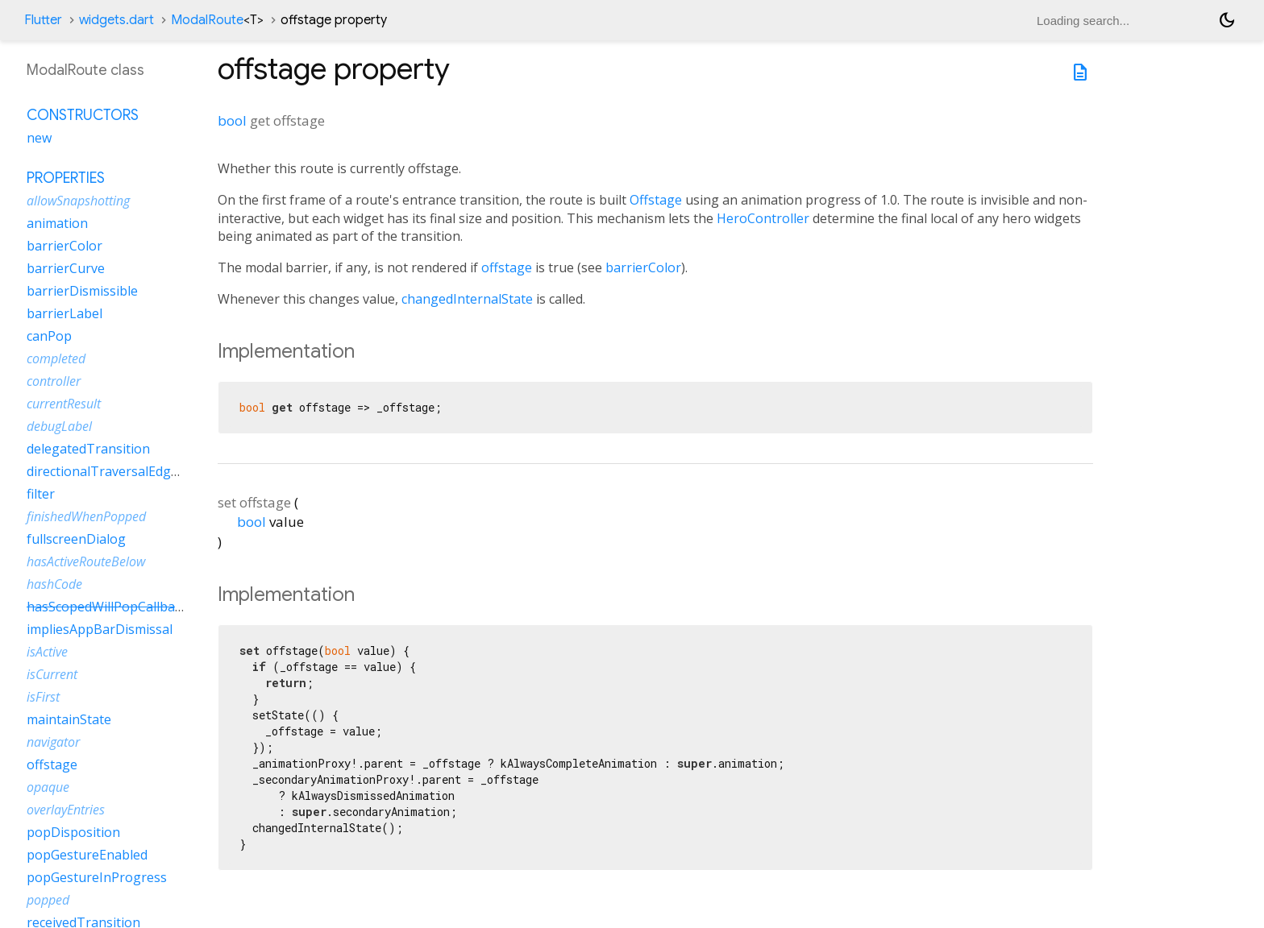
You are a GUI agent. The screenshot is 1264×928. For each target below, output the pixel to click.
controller (54, 381)
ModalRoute (217, 20)
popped (48, 900)
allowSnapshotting (78, 200)
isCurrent (52, 674)
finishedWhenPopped (86, 516)
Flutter (43, 20)
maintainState (69, 719)
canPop (49, 336)
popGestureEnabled (87, 855)
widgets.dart (116, 20)
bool (232, 120)
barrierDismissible (82, 291)
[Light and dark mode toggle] (1227, 20)
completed (56, 358)
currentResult (64, 403)
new (39, 138)
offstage (506, 267)
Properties (66, 178)
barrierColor (643, 267)
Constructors (83, 115)
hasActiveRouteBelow (86, 561)
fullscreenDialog (76, 539)
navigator (53, 742)
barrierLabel (64, 313)
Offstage (656, 200)
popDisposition (73, 832)
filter (41, 494)
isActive (47, 652)
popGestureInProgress (97, 877)
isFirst (43, 697)
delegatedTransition (88, 449)
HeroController (763, 218)
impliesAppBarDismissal (100, 629)
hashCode (54, 584)
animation (57, 223)
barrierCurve (66, 268)
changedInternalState (467, 299)
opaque (48, 787)
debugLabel (59, 426)
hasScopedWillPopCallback (107, 606)
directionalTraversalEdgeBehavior (130, 471)
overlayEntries (66, 809)
